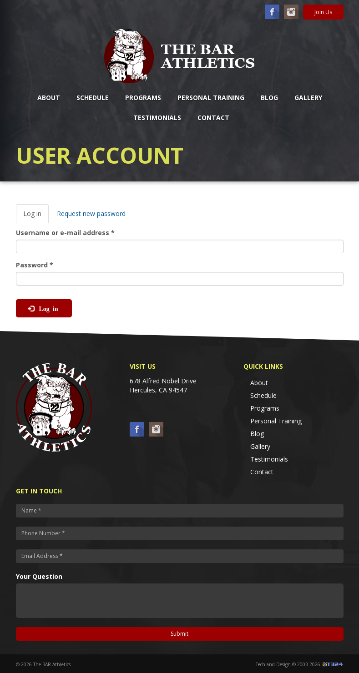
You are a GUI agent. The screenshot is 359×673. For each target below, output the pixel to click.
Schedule (92, 97)
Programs (143, 97)
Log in (36, 216)
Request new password (91, 213)
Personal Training (210, 97)
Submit (179, 634)
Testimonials (157, 117)
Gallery (308, 97)
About (48, 97)
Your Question (39, 576)
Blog (269, 97)
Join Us (323, 12)
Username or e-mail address (65, 232)
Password (34, 265)
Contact (213, 117)
